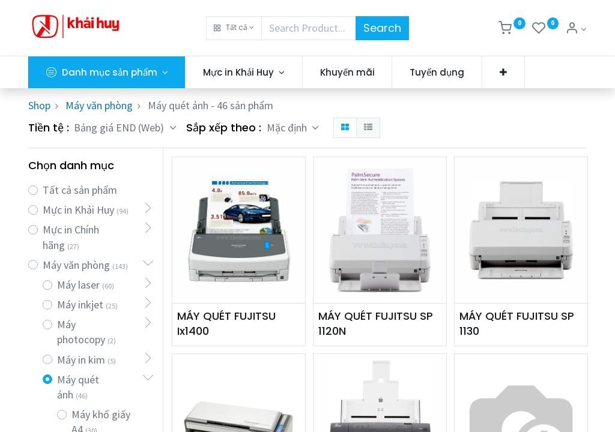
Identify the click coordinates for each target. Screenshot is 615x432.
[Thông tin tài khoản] (576, 29)
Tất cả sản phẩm (80, 190)
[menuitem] (347, 72)
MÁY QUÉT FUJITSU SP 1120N (375, 323)
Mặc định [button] (288, 127)
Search (382, 27)
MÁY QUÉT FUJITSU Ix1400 (226, 323)
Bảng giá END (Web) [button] (120, 127)
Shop (39, 105)
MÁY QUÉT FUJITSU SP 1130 (516, 323)
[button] (234, 28)
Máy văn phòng (99, 105)
